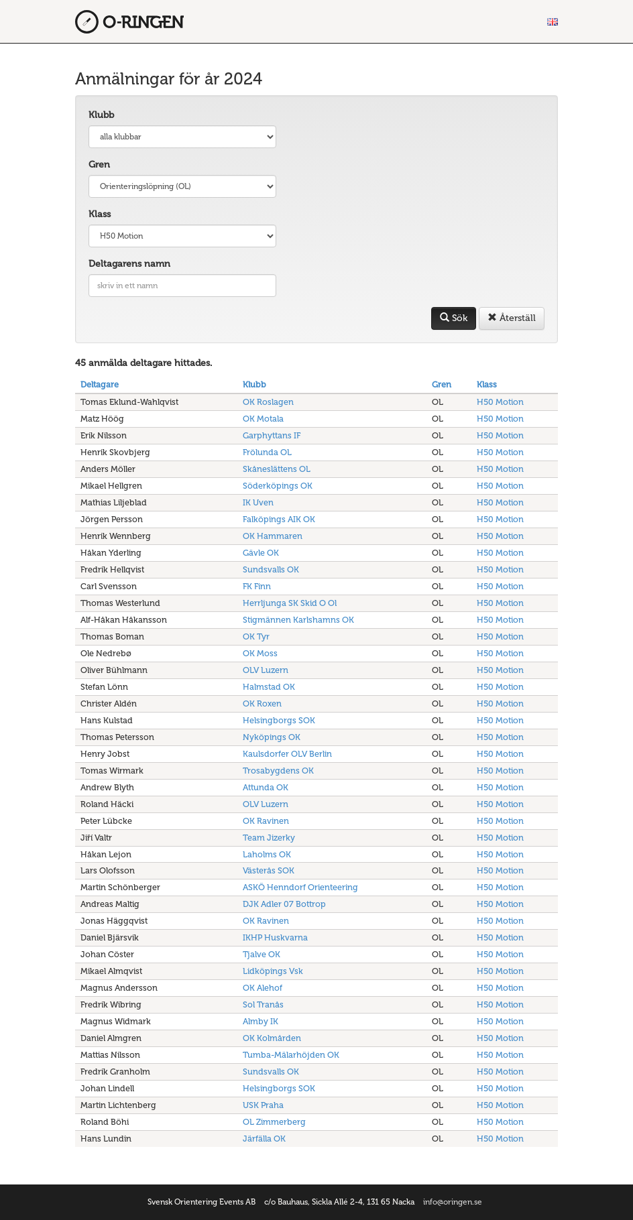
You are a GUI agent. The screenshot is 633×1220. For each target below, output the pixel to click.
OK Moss (260, 653)
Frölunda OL (267, 452)
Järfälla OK (264, 1139)
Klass (100, 214)
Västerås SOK (268, 870)
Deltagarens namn (129, 263)
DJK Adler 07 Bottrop (284, 904)
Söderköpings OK (277, 486)
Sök (453, 318)
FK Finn (257, 586)
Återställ (511, 318)
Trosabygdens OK (278, 771)
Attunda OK (265, 787)
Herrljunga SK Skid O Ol (290, 603)
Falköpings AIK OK (279, 519)
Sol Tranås (263, 1004)
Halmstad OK (269, 687)
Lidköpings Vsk (273, 971)
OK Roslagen (268, 402)
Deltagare (99, 384)
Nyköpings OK (271, 737)
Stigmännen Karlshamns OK (298, 620)
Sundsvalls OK (271, 569)
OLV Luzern (265, 670)
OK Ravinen (266, 821)
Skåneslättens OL (276, 469)
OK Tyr (256, 636)
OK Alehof (262, 988)
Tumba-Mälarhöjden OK (291, 1055)
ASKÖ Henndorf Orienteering (300, 887)
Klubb (101, 115)
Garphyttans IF (271, 435)
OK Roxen (262, 703)
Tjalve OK (261, 954)
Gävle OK (261, 553)
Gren (99, 164)
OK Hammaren (272, 536)
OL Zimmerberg (274, 1122)
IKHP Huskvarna (275, 937)
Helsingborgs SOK (279, 720)
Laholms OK (267, 854)
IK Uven (258, 502)
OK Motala (263, 419)
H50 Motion (500, 402)
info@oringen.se (452, 1202)
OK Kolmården (272, 1038)
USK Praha (263, 1105)
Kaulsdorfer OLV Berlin (287, 754)
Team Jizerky (269, 838)
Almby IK (260, 1021)
